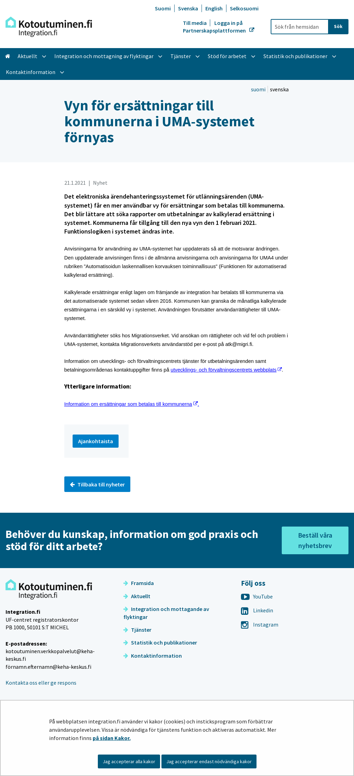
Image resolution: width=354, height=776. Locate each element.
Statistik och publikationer (160, 642)
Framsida (138, 582)
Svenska (188, 8)
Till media (195, 22)
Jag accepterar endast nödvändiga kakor (209, 761)
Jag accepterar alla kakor (129, 761)
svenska (279, 89)
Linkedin (257, 610)
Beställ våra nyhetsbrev (315, 540)
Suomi (163, 8)
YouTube (257, 596)
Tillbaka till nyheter (97, 484)
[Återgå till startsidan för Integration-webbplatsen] (49, 27)
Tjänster (137, 629)
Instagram (259, 624)
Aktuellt (136, 596)
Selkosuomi (244, 8)
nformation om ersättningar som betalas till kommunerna (132, 404)
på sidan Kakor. (112, 737)
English (214, 8)
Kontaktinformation (152, 655)
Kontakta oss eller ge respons (41, 682)
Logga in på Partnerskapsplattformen (215, 26)
